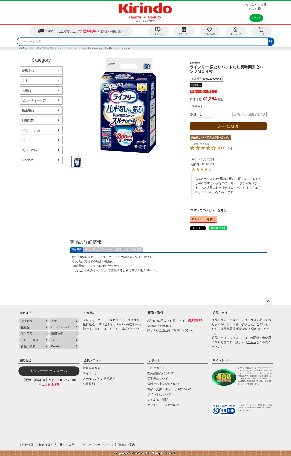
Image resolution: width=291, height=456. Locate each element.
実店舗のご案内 (124, 444)
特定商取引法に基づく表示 (56, 444)
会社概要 (28, 444)
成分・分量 (106, 249)
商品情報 (136, 249)
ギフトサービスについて (163, 405)
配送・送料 (155, 312)
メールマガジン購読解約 (99, 378)
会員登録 (158, 31)
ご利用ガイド (156, 368)
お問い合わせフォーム (49, 371)
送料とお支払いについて (163, 384)
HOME (21, 48)
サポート (154, 360)
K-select (27, 160)
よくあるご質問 (157, 399)
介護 (44, 48)
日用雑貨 (28, 120)
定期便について (157, 378)
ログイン (256, 18)
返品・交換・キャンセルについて (169, 389)
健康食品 (28, 70)
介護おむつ (53, 48)
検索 (271, 41)
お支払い (90, 312)
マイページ (235, 31)
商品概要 (76, 249)
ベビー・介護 (32, 48)
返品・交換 (220, 312)
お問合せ (25, 360)
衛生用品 (28, 110)
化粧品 (26, 90)
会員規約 (89, 384)
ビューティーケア (34, 100)
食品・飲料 (29, 150)
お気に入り (210, 31)
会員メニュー (93, 360)
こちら (111, 328)
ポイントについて (159, 394)
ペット (26, 140)
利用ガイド (184, 31)
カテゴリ (25, 312)
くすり (26, 80)
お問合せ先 (122, 249)
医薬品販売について (160, 373)
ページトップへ (268, 301)
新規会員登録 (92, 368)
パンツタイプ (67, 48)
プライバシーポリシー (94, 444)
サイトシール (221, 360)
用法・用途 (91, 249)
